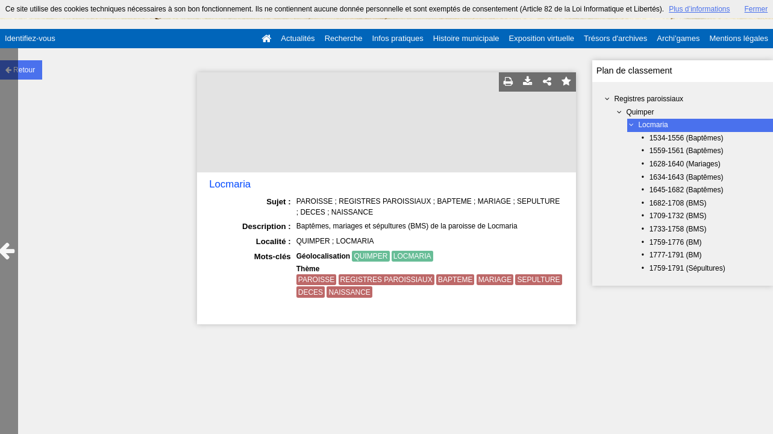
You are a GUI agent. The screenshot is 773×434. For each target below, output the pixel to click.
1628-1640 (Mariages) (685, 164)
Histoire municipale (466, 38)
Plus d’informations (699, 9)
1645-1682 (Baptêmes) (686, 190)
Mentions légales (738, 38)
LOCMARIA (412, 256)
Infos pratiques (398, 38)
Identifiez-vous (30, 38)
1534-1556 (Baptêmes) (686, 138)
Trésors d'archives (615, 38)
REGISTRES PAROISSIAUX (386, 279)
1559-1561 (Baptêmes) (686, 150)
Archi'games (678, 38)
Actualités (298, 38)
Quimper (640, 112)
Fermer (756, 9)
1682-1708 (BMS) (678, 203)
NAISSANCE (349, 292)
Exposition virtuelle (541, 38)
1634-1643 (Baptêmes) (686, 177)
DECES (310, 292)
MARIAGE (495, 279)
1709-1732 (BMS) (678, 216)
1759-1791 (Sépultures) (687, 268)
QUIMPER (370, 256)
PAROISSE (316, 279)
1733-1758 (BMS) (678, 229)
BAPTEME (455, 279)
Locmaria (653, 125)
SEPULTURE (538, 279)
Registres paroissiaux (648, 99)
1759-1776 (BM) (675, 242)
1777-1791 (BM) (675, 255)
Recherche (344, 38)
